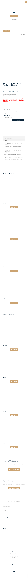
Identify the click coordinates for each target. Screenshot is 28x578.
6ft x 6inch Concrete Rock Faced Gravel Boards (13, 159)
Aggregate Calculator (7, 534)
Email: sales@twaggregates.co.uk (9, 513)
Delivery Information (8, 138)
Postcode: (6, 111)
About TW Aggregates (7, 519)
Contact (14, 15)
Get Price (18, 120)
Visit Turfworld (14, 469)
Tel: (3, 514)
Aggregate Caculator (14, 575)
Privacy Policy (5, 538)
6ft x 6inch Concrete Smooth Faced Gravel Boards (14, 157)
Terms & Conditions (6, 536)
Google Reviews (14, 488)
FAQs (6, 140)
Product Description (8, 135)
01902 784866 (6, 514)
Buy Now (14, 207)
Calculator (6, 136)
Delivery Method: (7, 115)
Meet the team (5, 521)
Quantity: (16, 111)
